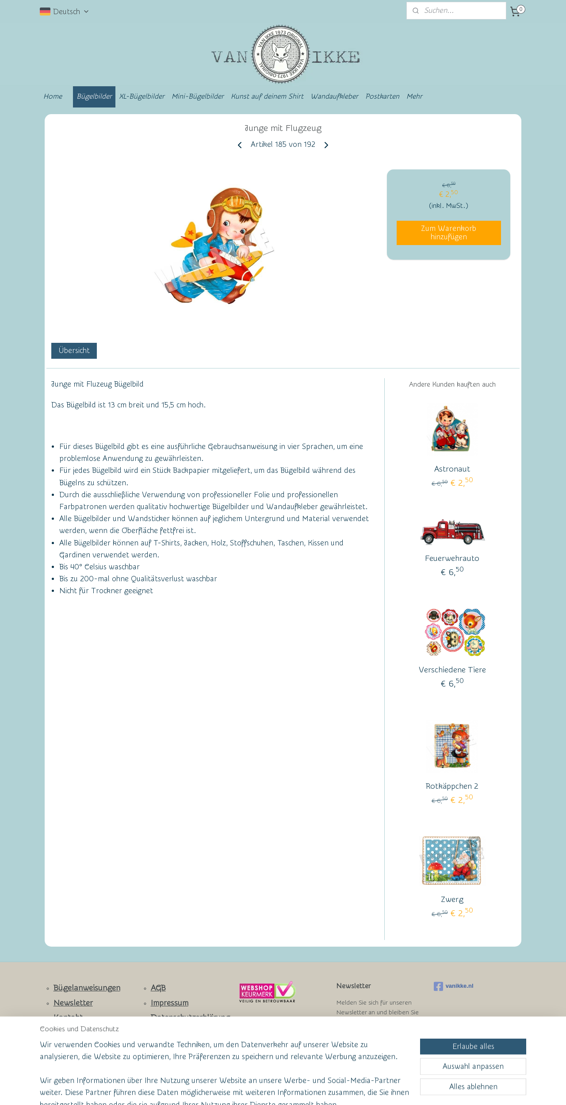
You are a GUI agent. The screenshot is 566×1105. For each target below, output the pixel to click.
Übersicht (74, 350)
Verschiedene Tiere (452, 670)
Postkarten (382, 96)
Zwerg (452, 899)
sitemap (249, 1089)
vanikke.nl (454, 986)
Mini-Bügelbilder (198, 96)
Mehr (414, 96)
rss (266, 1089)
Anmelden (361, 1044)
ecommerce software (297, 1089)
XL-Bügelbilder (141, 96)
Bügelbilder (94, 96)
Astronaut (452, 469)
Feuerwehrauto (452, 558)
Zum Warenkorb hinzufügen (448, 232)
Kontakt (68, 1017)
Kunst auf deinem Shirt (267, 96)
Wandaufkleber (334, 96)
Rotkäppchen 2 (452, 786)
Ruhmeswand (71, 1047)
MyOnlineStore (369, 1089)
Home (52, 96)
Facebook (71, 1032)
